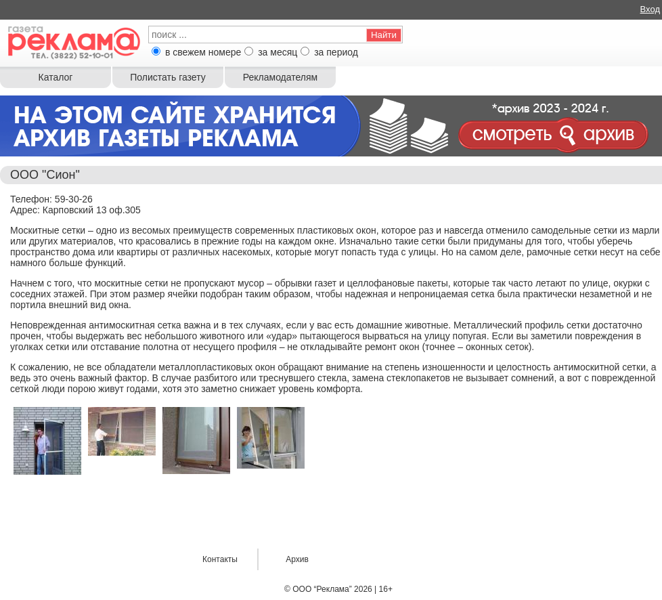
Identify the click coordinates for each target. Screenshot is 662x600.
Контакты (220, 559)
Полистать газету (167, 77)
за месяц (277, 52)
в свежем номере (203, 52)
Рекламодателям (280, 77)
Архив (297, 559)
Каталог (56, 77)
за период (336, 52)
